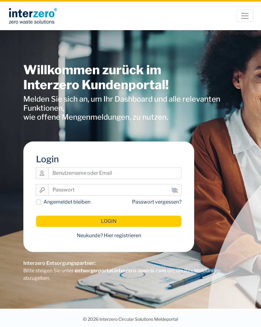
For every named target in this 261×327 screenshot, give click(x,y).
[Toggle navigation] (245, 16)
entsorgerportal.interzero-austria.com (120, 271)
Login (109, 221)
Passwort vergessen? (156, 202)
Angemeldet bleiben (67, 202)
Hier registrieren (122, 235)
